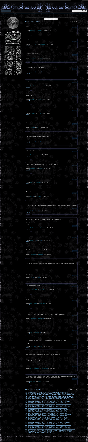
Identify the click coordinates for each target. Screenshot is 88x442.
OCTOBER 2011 (40, 429)
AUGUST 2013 (40, 425)
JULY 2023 (47, 398)
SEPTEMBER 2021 (32, 404)
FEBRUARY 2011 (45, 430)
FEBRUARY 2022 (32, 402)
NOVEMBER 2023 (64, 397)
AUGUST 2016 (40, 417)
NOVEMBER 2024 (32, 396)
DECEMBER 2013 (48, 423)
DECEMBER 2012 (48, 426)
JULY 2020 (47, 406)
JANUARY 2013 (40, 426)
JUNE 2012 (52, 427)
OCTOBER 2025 (49, 393)
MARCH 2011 (37, 430)
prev (26, 21)
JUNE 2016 (52, 417)
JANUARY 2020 (40, 408)
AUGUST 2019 (40, 409)
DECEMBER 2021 (48, 402)
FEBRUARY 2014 (32, 423)
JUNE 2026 (33, 392)
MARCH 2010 (31, 433)
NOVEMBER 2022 (57, 400)
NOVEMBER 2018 (57, 410)
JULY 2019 (47, 409)
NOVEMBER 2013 (57, 423)
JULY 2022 (47, 401)
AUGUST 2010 (48, 431)
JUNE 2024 (70, 396)
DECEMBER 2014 (48, 421)
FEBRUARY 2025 (56, 394)
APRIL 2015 (64, 419)
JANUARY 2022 (40, 402)
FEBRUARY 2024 (39, 397)
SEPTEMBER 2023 (32, 398)
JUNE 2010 (61, 431)
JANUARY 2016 (40, 418)
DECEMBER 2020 (48, 405)
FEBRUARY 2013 (32, 426)
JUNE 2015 (52, 419)
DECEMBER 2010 (61, 430)
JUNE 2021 (52, 404)
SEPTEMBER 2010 (40, 431)
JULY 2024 (64, 396)
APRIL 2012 (64, 427)
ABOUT (9, 11)
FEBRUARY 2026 (58, 392)
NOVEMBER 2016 (57, 415)
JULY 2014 (47, 422)
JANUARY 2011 (53, 430)
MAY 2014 (58, 422)
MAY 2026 (38, 392)
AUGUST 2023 (40, 398)
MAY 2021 (58, 404)
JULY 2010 (55, 431)
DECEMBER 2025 (32, 393)
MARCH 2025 (48, 394)
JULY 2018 (47, 412)
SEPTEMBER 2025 (58, 393)
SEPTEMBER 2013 (32, 425)
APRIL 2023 (64, 398)
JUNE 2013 (52, 425)
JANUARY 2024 (47, 397)
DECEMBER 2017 (48, 413)
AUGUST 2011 (57, 429)
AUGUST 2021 (40, 404)
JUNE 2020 (52, 406)
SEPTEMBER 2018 (32, 412)
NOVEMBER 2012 (57, 426)
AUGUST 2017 (40, 414)
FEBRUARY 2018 (32, 413)
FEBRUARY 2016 (32, 418)
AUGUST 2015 (40, 419)
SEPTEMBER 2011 (49, 429)
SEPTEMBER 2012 (32, 427)
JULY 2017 (47, 414)
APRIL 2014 (64, 422)
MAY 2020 (58, 406)
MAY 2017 (58, 414)
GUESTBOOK (16, 11)
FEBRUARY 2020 (32, 408)
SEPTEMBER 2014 (32, 422)
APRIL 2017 (64, 414)
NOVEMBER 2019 (57, 408)
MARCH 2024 (31, 397)
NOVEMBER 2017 (57, 413)
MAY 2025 (35, 394)
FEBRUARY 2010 (39, 433)
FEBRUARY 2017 (32, 415)
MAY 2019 (58, 409)
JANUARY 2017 (40, 415)
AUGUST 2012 (40, 427)
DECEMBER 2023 (55, 397)
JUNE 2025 (30, 394)
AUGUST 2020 (40, 406)
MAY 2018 (58, 412)
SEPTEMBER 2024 (49, 396)
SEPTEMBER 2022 (32, 401)
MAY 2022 (58, 401)
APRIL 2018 (64, 412)
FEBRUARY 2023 (32, 400)
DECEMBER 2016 (48, 415)
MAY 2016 (58, 417)
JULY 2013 (47, 425)
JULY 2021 (47, 404)
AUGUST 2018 (40, 412)
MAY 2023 (58, 398)
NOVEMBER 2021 (57, 402)
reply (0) (28, 31)
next (40, 21)
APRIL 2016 (64, 417)
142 (37, 21)
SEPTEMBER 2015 (32, 419)
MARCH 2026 (50, 392)
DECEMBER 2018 (48, 410)
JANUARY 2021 (40, 405)
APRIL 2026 (44, 392)
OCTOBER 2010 (31, 431)
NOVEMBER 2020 (57, 405)
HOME (4, 11)
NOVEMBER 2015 (57, 418)
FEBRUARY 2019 (32, 410)
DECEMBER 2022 (48, 400)
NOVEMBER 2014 (57, 421)
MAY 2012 (58, 427)
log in (80, 1)
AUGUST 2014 (40, 422)
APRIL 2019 (64, 409)
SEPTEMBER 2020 (32, 406)
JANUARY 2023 (40, 400)
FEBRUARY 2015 (32, 421)
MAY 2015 (58, 419)
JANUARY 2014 (40, 423)
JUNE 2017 (52, 414)
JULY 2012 (47, 427)
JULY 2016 (47, 417)
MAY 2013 (58, 425)
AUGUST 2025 (66, 393)
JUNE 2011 (70, 429)
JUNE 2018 (52, 412)
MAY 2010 (66, 431)
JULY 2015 (47, 419)
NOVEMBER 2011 (32, 429)
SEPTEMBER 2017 (32, 414)
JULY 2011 (64, 429)
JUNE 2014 (52, 422)
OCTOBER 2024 (40, 396)
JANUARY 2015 (40, 421)
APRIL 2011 (30, 430)
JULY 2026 (27, 392)
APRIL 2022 (64, 401)
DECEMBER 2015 (48, 418)
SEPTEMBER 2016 (32, 417)
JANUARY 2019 (40, 410)
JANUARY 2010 (47, 433)
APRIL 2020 (64, 406)
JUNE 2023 (52, 398)
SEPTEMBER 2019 (32, 409)
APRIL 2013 (64, 425)
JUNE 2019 (52, 409)
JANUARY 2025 (64, 394)
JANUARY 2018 (40, 413)
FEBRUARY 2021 (32, 405)
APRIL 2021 (64, 404)
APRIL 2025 (41, 394)
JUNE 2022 (52, 401)
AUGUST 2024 (57, 396)
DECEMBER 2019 (48, 408)
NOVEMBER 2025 (41, 393)
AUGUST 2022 (40, 401)
